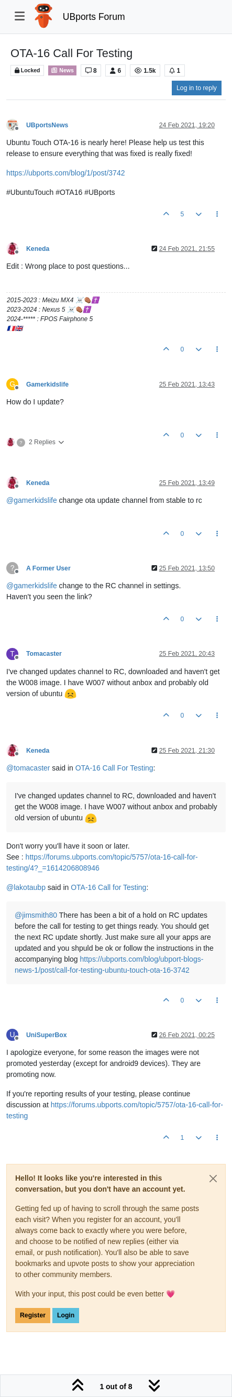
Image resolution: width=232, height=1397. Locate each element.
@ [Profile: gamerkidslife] (31, 500)
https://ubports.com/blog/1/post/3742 (65, 173)
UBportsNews (47, 125)
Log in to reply (196, 88)
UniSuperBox (46, 1035)
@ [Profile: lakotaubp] (26, 887)
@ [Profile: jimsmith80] (36, 915)
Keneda (37, 248)
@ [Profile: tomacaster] (28, 768)
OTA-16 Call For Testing (114, 768)
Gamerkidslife (47, 384)
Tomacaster (44, 653)
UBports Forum (94, 17)
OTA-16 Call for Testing (108, 887)
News (62, 70)
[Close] (213, 1178)
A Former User (48, 568)
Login (65, 1315)
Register (33, 1315)
